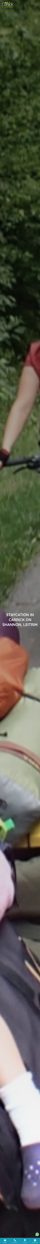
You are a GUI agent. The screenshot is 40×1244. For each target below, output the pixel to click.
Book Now (35, 1242)
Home (5, 1242)
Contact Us (15, 1242)
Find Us (25, 1242)
